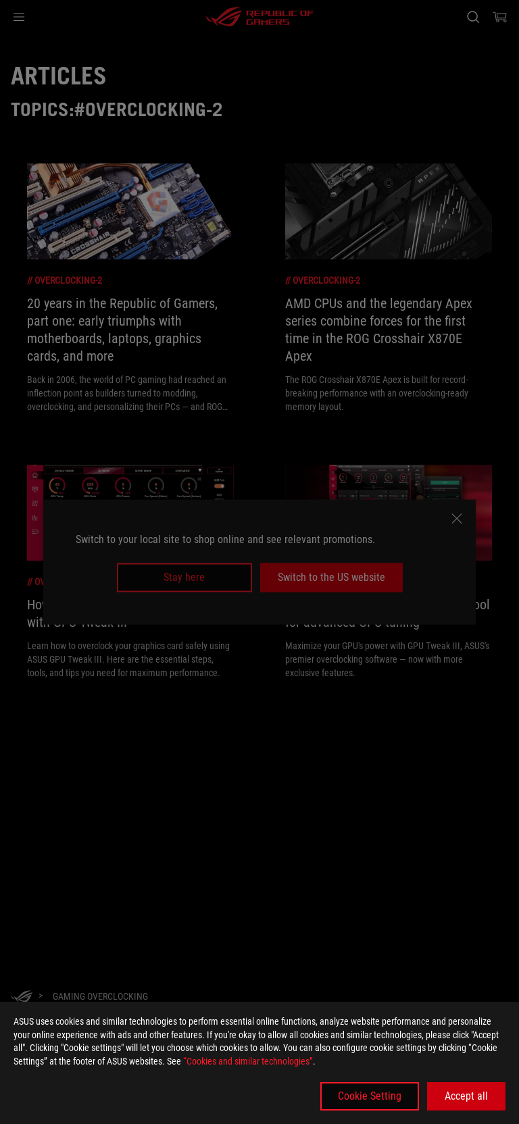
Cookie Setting (369, 1096)
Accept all (466, 1096)
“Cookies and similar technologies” (248, 1061)
